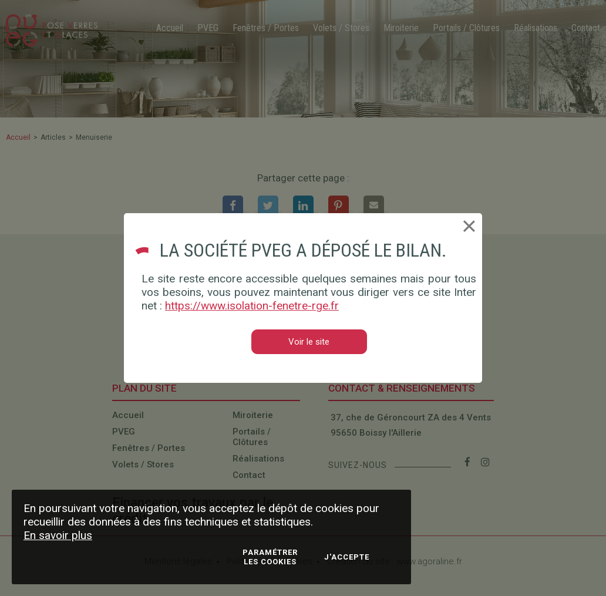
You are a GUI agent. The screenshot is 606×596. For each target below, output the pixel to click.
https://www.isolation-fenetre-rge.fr (252, 305)
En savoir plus (57, 535)
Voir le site (308, 341)
